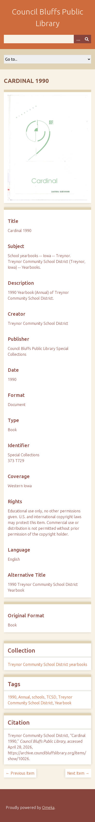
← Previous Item (20, 773)
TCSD (51, 697)
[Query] (47, 39)
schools (38, 697)
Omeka (48, 807)
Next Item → (78, 773)
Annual (24, 697)
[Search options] (78, 39)
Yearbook (63, 703)
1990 (12, 697)
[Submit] (86, 39)
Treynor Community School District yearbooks (47, 664)
